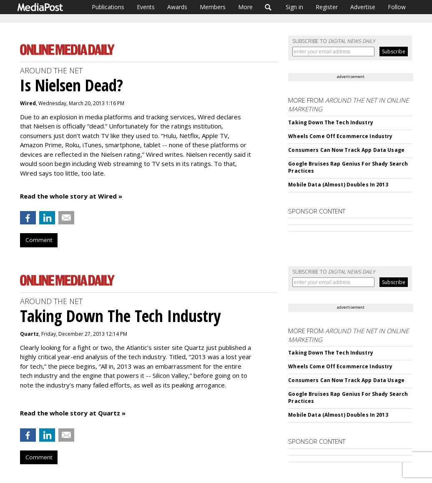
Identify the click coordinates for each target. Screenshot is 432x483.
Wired (28, 103)
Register (327, 7)
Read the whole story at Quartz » (73, 413)
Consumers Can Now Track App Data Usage (346, 149)
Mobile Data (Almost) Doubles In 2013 (338, 184)
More (245, 7)
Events (146, 7)
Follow (397, 7)
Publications (108, 7)
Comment (38, 240)
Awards (177, 7)
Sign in (294, 7)
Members (213, 7)
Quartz (29, 333)
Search (268, 7)
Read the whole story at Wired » (71, 196)
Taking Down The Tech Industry (330, 122)
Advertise (362, 7)
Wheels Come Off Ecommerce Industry (340, 136)
